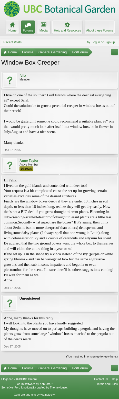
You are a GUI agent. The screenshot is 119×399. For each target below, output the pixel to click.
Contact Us (101, 379)
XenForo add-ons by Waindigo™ (34, 394)
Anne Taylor (28, 160)
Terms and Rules (107, 383)
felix (22, 75)
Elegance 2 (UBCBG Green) (19, 379)
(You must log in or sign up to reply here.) (92, 356)
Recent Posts (12, 42)
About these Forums (99, 30)
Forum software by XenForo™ (34, 383)
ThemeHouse (58, 387)
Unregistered (29, 298)
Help (115, 379)
